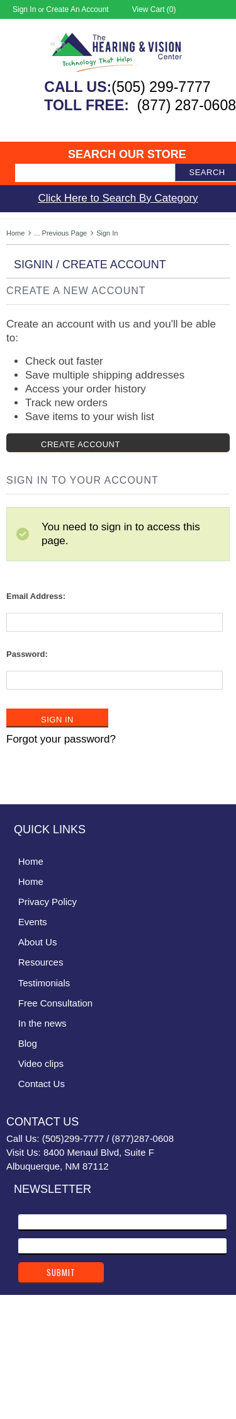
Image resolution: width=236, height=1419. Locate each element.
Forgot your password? (61, 739)
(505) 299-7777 (160, 87)
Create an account (77, 9)
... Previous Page (60, 233)
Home (15, 233)
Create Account (80, 444)
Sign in (24, 9)
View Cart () (154, 9)
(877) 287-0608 (186, 105)
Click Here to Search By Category (118, 198)
